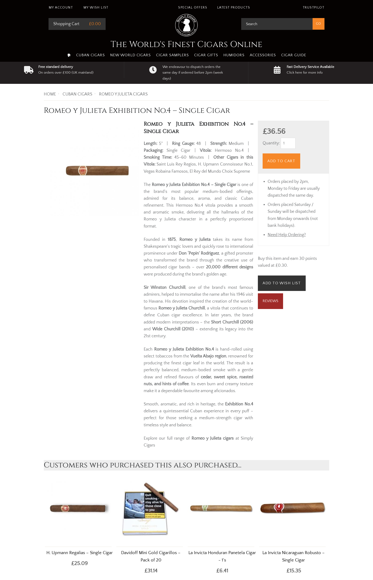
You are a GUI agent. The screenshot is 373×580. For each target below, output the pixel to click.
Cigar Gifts (206, 55)
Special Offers (192, 8)
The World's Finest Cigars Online (186, 44)
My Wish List (95, 8)
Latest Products (233, 8)
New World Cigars (130, 55)
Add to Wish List (282, 283)
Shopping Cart (66, 24)
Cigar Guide (293, 55)
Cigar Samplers (172, 55)
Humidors (234, 55)
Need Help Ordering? (287, 235)
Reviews (270, 301)
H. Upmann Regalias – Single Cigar (79, 552)
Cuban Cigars (90, 55)
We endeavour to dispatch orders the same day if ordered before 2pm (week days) (192, 73)
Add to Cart (281, 161)
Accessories (263, 55)
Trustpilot (313, 8)
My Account (61, 8)
